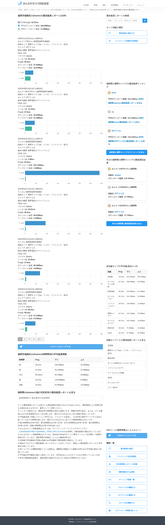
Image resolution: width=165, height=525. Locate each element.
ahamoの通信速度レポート (79, 10)
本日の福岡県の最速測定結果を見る (127, 224)
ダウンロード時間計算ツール (123, 510)
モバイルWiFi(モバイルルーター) (121, 363)
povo (114, 93)
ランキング (127, 5)
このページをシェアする (45, 346)
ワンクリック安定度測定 (122, 456)
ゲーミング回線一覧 (121, 479)
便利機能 (114, 5)
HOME (86, 5)
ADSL (110, 378)
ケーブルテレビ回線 (116, 373)
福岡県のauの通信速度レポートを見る (124, 122)
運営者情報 (92, 522)
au (113, 112)
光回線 (110, 345)
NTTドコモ (116, 131)
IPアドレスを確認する (122, 495)
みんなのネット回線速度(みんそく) (85, 519)
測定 (104, 5)
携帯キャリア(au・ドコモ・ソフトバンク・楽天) (125, 351)
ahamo (118, 175)
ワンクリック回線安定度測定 (123, 41)
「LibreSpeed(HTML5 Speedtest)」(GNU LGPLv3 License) (42, 431)
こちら (53, 437)
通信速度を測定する (122, 33)
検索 (96, 5)
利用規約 (71, 522)
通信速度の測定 (121, 448)
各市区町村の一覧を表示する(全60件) (34, 398)
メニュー (140, 5)
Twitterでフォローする (122, 435)
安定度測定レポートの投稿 (123, 464)
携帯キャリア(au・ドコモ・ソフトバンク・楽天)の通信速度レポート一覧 (46, 10)
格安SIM (111, 358)
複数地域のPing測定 (122, 472)
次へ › (40, 339)
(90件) (141, 137)
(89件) (141, 99)
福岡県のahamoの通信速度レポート (100, 10)
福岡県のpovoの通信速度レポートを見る (125, 103)
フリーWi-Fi (112, 387)
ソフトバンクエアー (116, 368)
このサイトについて (82, 522)
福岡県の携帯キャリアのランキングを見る (126, 152)
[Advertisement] (126, 63)
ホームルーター (114, 383)
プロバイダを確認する (122, 487)
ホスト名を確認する (122, 503)
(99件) (141, 118)
